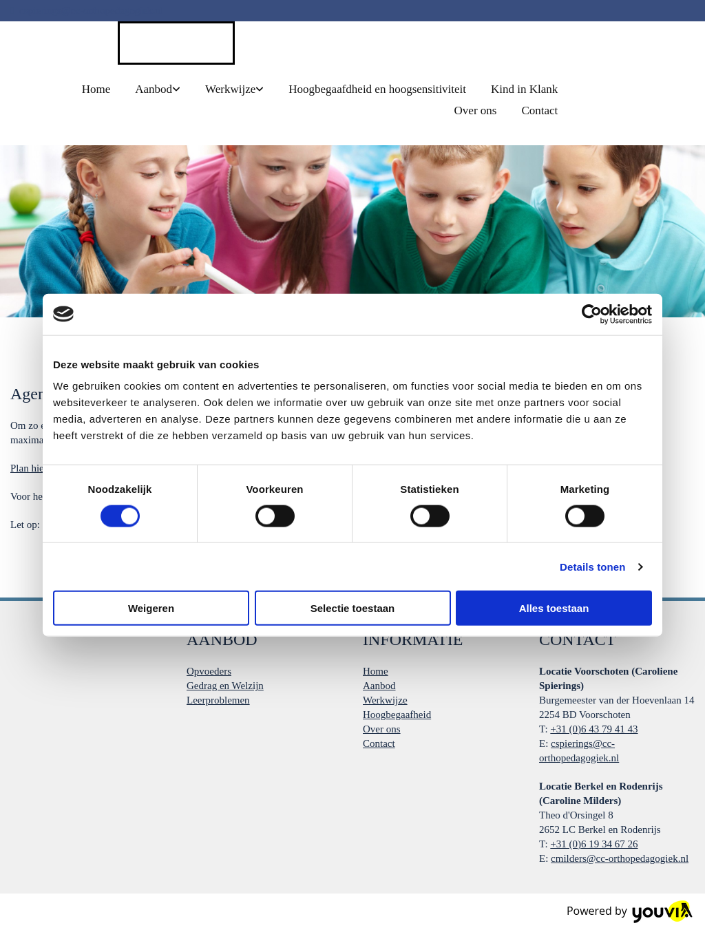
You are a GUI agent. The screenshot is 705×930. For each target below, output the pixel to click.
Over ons (475, 110)
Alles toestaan (554, 608)
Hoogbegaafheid (397, 714)
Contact (539, 110)
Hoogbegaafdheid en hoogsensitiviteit (377, 89)
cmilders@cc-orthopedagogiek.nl (619, 858)
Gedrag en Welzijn (225, 685)
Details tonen (592, 566)
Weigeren (151, 608)
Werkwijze (230, 89)
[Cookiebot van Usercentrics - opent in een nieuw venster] (592, 314)
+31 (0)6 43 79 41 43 (594, 729)
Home (96, 89)
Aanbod (153, 89)
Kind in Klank (524, 89)
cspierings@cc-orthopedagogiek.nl (91, 10)
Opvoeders (209, 671)
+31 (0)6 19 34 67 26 (594, 843)
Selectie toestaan (353, 608)
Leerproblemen (218, 700)
